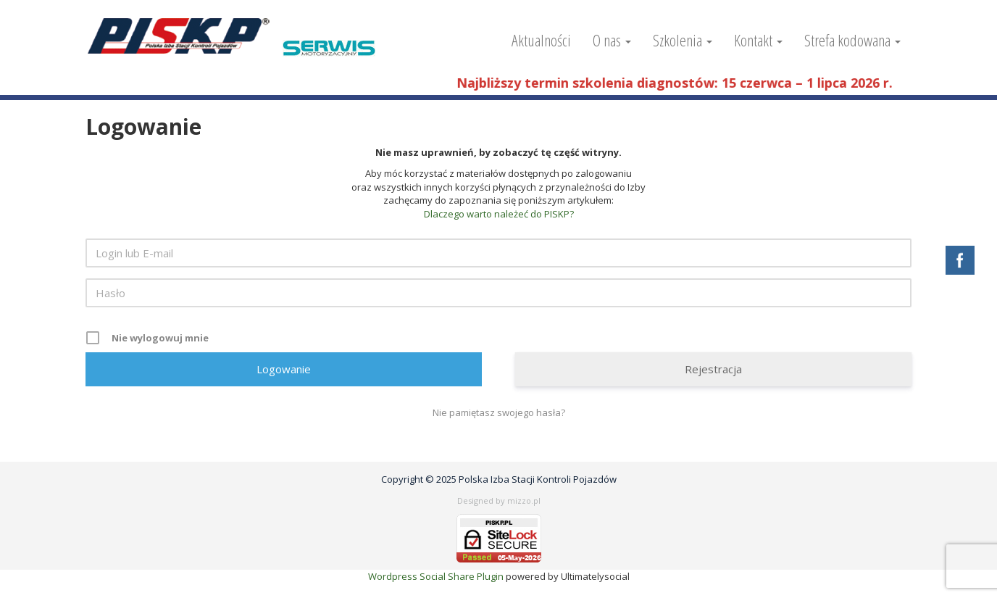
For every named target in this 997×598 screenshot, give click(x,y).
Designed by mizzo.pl (499, 500)
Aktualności (541, 40)
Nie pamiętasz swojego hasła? (499, 412)
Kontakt (758, 40)
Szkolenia (682, 40)
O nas (612, 40)
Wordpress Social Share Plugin (437, 576)
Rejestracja (713, 369)
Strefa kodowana (852, 40)
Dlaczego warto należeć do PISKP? (499, 213)
